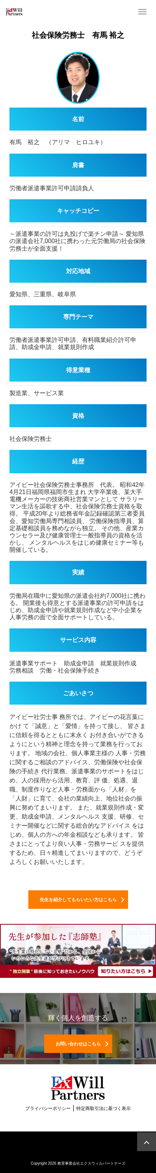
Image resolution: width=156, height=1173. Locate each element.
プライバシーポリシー (48, 1108)
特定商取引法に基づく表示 (103, 1108)
